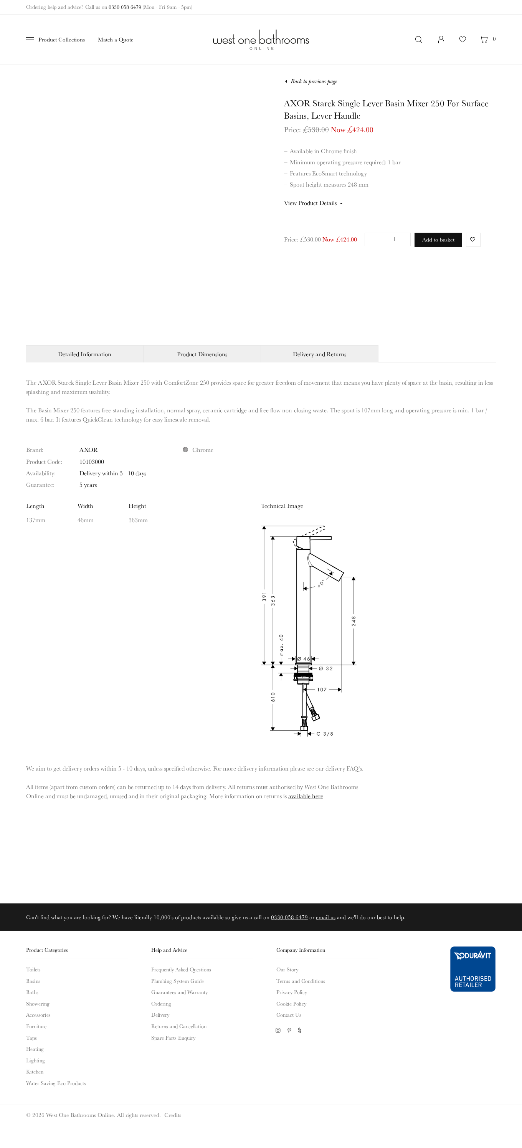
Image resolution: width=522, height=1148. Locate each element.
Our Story (287, 969)
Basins (33, 981)
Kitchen (34, 1071)
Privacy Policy (291, 992)
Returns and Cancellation (178, 1026)
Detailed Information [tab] (84, 354)
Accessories (38, 1015)
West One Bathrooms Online (261, 39)
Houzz (300, 1030)
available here (305, 796)
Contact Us (288, 1015)
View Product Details (310, 202)
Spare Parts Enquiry (173, 1038)
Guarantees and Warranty (179, 992)
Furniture (36, 1026)
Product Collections (61, 39)
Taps (31, 1038)
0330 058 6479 (125, 7)
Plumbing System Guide (177, 981)
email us (325, 917)
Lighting (35, 1060)
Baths (32, 992)
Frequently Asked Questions (181, 969)
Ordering (161, 1003)
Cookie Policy (291, 1003)
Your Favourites (462, 43)
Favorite (471, 239)
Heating (35, 1049)
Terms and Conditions (300, 981)
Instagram (278, 1030)
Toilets (33, 969)
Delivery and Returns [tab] (319, 354)
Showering (38, 1003)
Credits (172, 1115)
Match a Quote (116, 39)
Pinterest (289, 1030)
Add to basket (438, 239)
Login (441, 43)
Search (419, 39)
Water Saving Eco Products (56, 1083)
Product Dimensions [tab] (202, 354)
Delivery (160, 1015)
